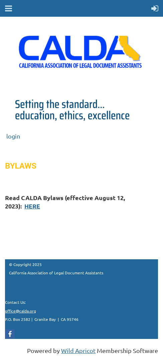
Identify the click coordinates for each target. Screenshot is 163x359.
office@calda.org (20, 310)
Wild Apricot (78, 350)
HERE (32, 206)
